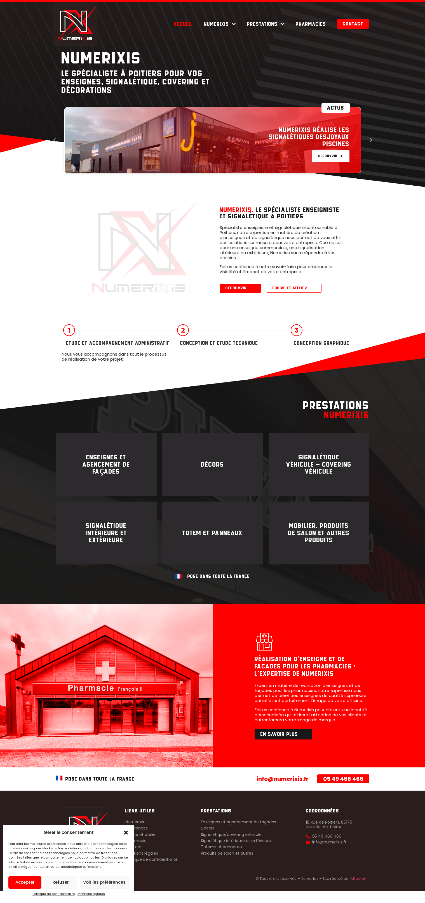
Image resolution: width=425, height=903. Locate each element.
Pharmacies (311, 24)
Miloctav (358, 890)
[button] (126, 832)
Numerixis (220, 24)
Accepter (25, 882)
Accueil (183, 24)
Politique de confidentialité (53, 894)
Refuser (61, 882)
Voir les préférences (104, 882)
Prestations (266, 24)
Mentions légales (91, 894)
